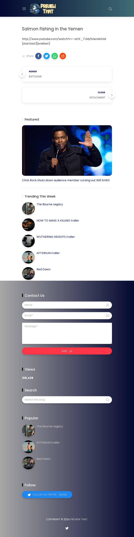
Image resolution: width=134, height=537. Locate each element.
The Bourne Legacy (49, 204)
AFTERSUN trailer (48, 253)
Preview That (79, 519)
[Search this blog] (67, 399)
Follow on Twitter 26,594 (49, 494)
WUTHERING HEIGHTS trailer (55, 237)
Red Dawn (43, 269)
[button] (38, 56)
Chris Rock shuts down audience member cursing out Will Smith (66, 180)
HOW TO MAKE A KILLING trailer (57, 221)
